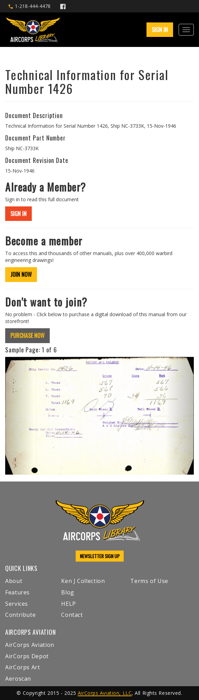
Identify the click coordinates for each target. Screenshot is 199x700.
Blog (67, 592)
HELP (68, 603)
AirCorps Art (22, 667)
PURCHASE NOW (27, 335)
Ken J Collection (83, 581)
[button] (19, 416)
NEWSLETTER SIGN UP (100, 556)
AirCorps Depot (27, 656)
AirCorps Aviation (29, 645)
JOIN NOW (21, 274)
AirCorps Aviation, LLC (105, 693)
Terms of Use (149, 581)
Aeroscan (18, 678)
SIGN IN (160, 30)
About (13, 581)
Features (17, 592)
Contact (72, 615)
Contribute (20, 615)
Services (16, 603)
